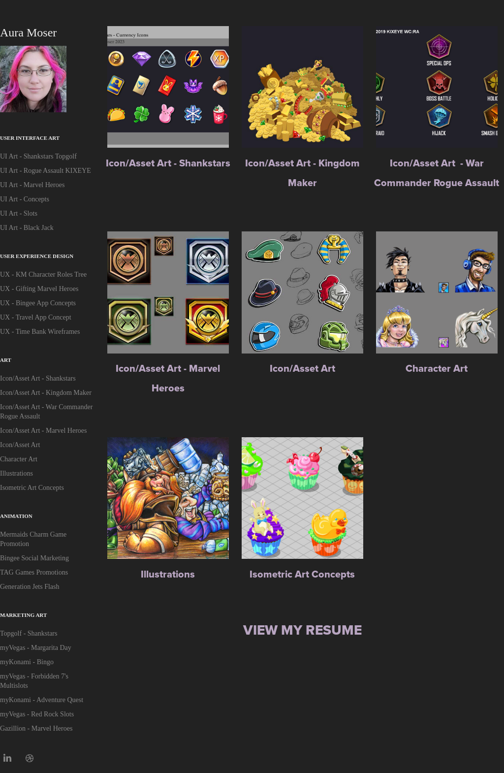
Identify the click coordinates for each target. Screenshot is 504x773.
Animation (16, 516)
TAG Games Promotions (34, 572)
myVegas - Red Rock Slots (37, 714)
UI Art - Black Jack (27, 227)
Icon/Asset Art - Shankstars (38, 378)
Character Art (18, 459)
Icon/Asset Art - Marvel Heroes (43, 430)
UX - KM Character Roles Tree (43, 274)
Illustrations (16, 473)
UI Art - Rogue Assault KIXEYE (45, 170)
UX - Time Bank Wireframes (40, 331)
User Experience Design (36, 256)
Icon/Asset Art (20, 445)
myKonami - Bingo (27, 662)
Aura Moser (28, 32)
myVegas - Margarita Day (35, 647)
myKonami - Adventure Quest (41, 700)
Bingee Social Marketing (34, 558)
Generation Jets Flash (30, 586)
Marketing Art (23, 615)
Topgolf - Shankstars (28, 633)
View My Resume (302, 630)
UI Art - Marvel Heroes (32, 185)
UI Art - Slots (18, 213)
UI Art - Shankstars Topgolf (38, 156)
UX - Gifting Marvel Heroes (39, 288)
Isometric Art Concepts (32, 487)
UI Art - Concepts (24, 199)
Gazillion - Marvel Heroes (36, 728)
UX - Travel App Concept (35, 317)
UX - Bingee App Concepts (38, 303)
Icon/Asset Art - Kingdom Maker (46, 392)
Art (5, 360)
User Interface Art (30, 138)
